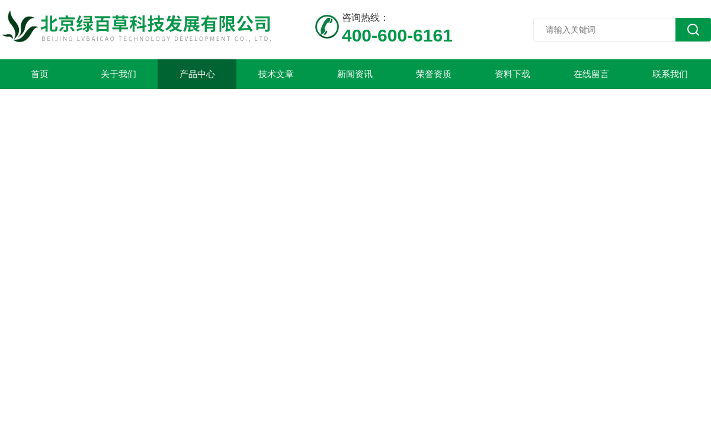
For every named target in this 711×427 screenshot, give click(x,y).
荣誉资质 (433, 74)
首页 (40, 74)
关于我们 (118, 74)
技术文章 (276, 74)
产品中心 (197, 74)
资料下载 (512, 74)
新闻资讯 (355, 74)
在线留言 (591, 74)
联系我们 (670, 74)
